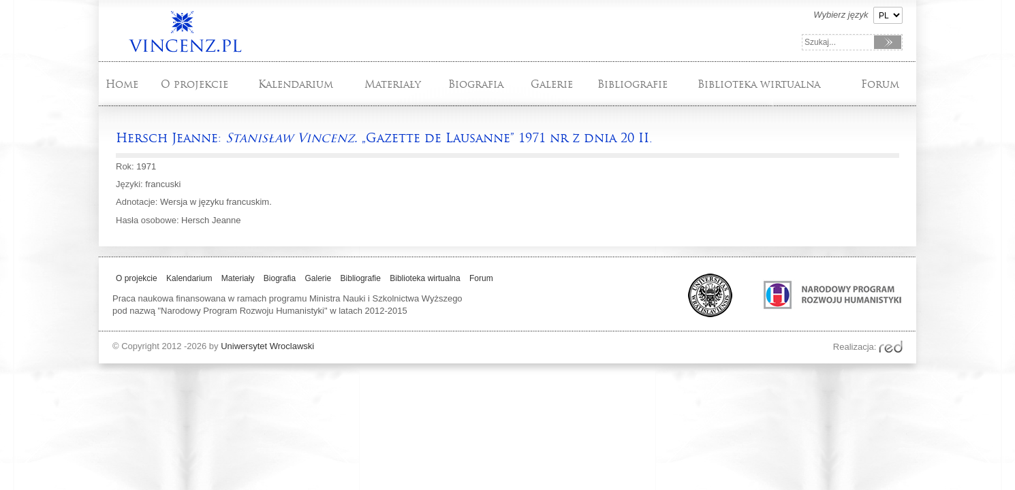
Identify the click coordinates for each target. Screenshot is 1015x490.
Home (122, 84)
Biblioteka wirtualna (759, 84)
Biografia (475, 84)
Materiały (392, 84)
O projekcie (194, 84)
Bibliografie (632, 84)
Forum (880, 84)
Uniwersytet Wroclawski (267, 346)
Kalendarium (295, 84)
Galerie (552, 84)
